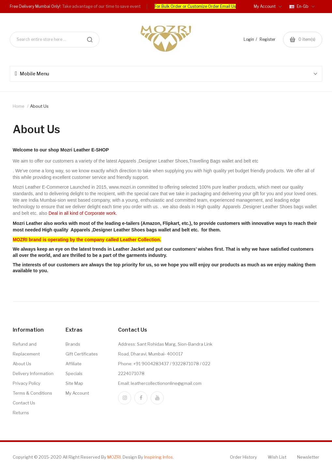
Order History (243, 457)
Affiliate (74, 363)
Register (268, 39)
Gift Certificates (82, 353)
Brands (73, 344)
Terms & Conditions (32, 393)
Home (18, 106)
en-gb (302, 6)
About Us (39, 106)
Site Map (74, 383)
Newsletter (308, 457)
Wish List (277, 457)
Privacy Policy (26, 383)
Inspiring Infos (158, 457)
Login (249, 39)
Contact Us (24, 402)
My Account (77, 393)
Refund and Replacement (26, 348)
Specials (74, 373)
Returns (21, 412)
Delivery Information (33, 373)
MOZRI (114, 457)
